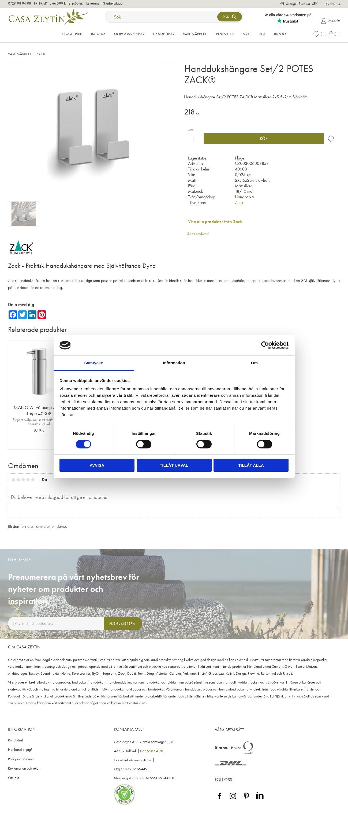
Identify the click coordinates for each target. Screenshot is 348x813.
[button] (319, 34)
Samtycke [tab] (93, 363)
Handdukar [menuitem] (163, 34)
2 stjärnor (18, 479)
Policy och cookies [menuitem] (21, 759)
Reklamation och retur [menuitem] (24, 768)
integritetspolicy (75, 635)
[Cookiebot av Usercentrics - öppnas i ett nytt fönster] (265, 345)
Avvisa (97, 465)
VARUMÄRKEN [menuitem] (194, 34)
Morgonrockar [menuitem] (129, 34)
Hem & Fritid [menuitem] (72, 34)
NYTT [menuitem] (247, 34)
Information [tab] (174, 363)
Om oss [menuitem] (13, 777)
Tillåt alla (251, 465)
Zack (239, 202)
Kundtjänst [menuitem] (15, 740)
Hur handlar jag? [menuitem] (20, 749)
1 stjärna (13, 479)
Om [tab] (254, 363)
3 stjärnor (23, 479)
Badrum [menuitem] (98, 34)
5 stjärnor (32, 479)
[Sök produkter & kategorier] (161, 16)
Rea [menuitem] (262, 34)
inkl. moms (331, 3)
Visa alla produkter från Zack (215, 221)
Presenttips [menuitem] (224, 34)
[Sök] (229, 16)
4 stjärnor (27, 479)
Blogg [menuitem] (280, 34)
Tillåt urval (174, 465)
